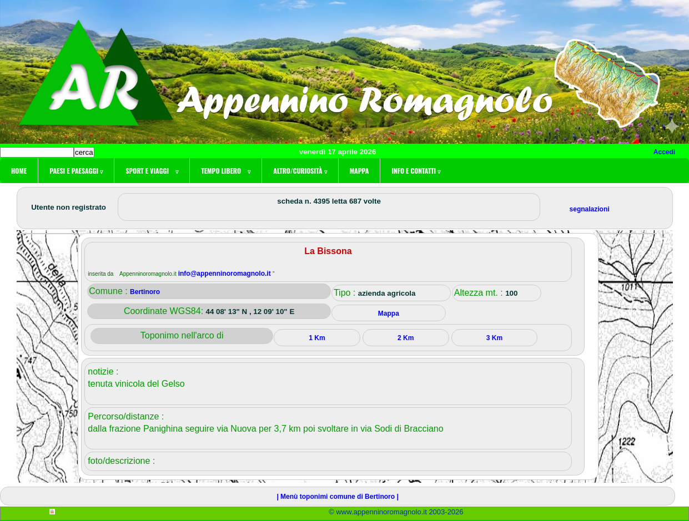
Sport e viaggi (151, 170)
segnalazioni (590, 209)
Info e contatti (415, 170)
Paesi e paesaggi (76, 170)
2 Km (406, 338)
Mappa (359, 170)
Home (19, 170)
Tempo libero (225, 170)
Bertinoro (145, 292)
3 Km (494, 338)
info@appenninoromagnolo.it (225, 273)
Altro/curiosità (299, 170)
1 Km (317, 338)
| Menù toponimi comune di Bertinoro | (337, 496)
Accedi (664, 152)
